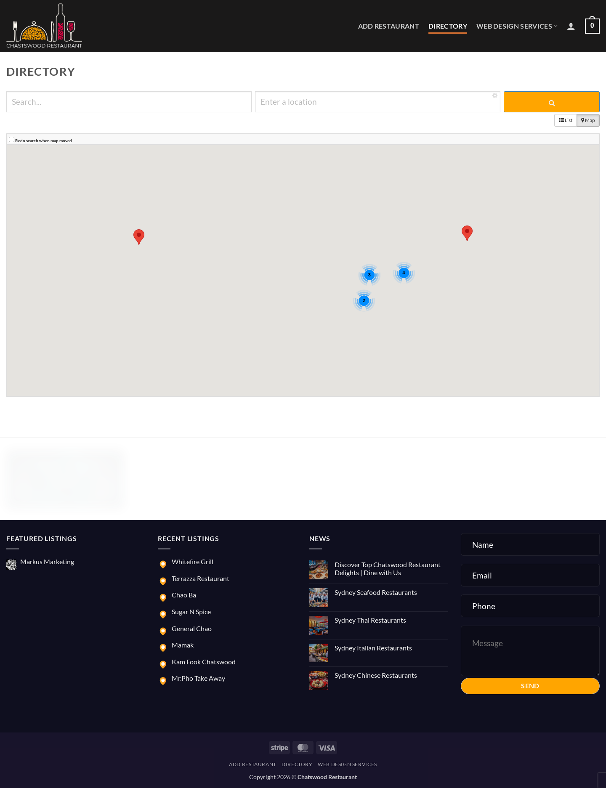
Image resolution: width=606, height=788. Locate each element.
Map (588, 120)
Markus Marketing (47, 561)
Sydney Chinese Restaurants (376, 675)
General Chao (192, 628)
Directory (447, 26)
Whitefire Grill (192, 561)
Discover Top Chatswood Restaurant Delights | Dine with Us (388, 568)
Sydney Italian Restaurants (373, 648)
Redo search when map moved (43, 140)
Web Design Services (517, 26)
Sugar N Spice (191, 612)
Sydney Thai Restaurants (370, 620)
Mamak (183, 645)
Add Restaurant (388, 26)
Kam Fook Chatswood (204, 662)
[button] (571, 26)
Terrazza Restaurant (200, 578)
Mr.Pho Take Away (198, 678)
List (565, 120)
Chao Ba (184, 595)
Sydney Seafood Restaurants (376, 592)
